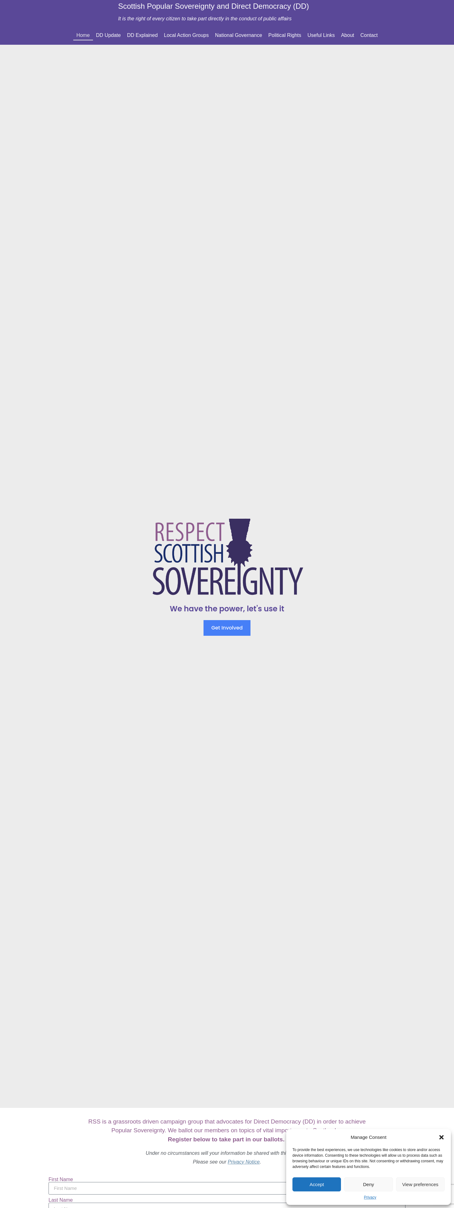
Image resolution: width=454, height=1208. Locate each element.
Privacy (370, 1197)
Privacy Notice (244, 1162)
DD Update (108, 35)
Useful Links (321, 35)
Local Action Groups (186, 35)
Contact (369, 35)
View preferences (420, 1184)
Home (83, 35)
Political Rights (284, 35)
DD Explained (142, 35)
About (347, 35)
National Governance (238, 35)
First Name (61, 1179)
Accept (317, 1184)
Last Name (61, 1200)
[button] (441, 1137)
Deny (368, 1184)
